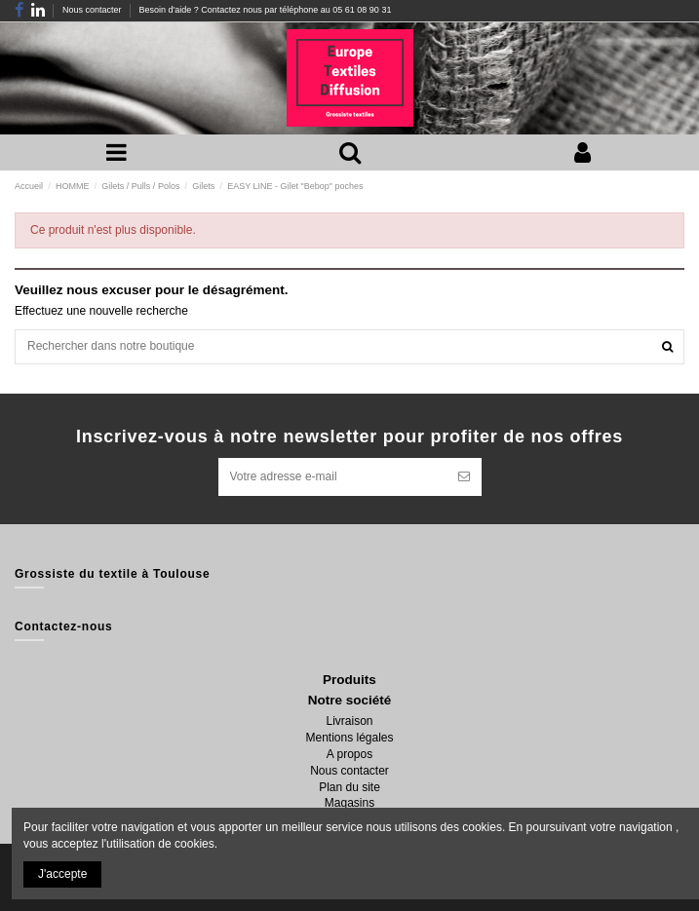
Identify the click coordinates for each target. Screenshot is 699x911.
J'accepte (62, 874)
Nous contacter (93, 10)
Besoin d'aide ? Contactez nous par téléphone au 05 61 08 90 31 (264, 10)
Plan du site (349, 787)
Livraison (349, 721)
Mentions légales (349, 737)
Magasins (349, 803)
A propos (349, 754)
